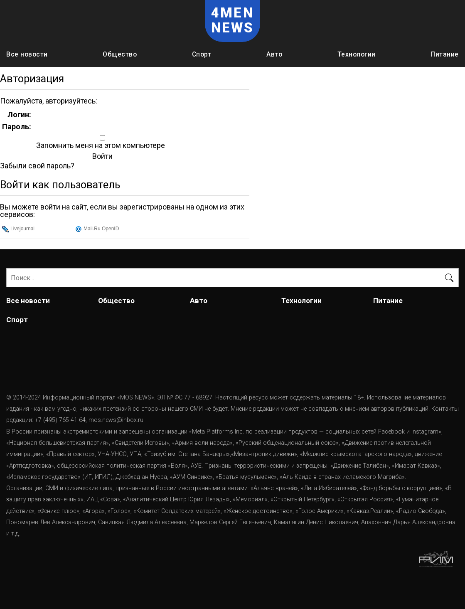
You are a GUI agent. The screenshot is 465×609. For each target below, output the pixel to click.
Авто (274, 54)
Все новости (27, 54)
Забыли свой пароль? (37, 166)
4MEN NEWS (232, 20)
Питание (445, 54)
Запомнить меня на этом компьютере (99, 145)
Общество (120, 54)
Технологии (356, 54)
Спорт (202, 54)
